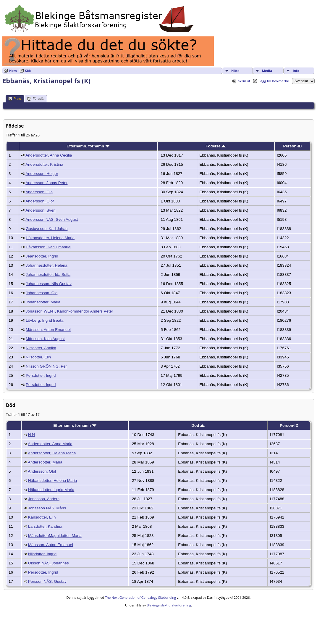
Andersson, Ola (39, 192)
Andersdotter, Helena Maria (52, 453)
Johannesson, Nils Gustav (49, 283)
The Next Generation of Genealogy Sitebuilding (140, 597)
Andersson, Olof (39, 201)
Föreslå (35, 98)
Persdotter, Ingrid (41, 375)
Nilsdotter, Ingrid (42, 554)
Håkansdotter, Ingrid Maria (51, 489)
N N (31, 434)
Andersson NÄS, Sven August (51, 219)
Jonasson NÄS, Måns (47, 508)
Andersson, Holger (41, 173)
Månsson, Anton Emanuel (48, 329)
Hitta (235, 70)
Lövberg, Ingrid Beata (44, 320)
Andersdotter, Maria (45, 462)
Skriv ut (244, 81)
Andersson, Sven (40, 210)
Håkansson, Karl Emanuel (48, 247)
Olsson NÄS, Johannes (48, 563)
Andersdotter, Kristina (44, 164)
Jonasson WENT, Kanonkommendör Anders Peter (69, 311)
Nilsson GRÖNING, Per (46, 366)
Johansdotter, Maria (43, 302)
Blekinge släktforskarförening (169, 605)
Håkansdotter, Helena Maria (50, 238)
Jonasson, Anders (43, 499)
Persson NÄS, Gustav (47, 581)
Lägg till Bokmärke (273, 81)
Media (267, 70)
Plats (14, 98)
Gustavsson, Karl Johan (47, 228)
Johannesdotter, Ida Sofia (48, 274)
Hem (13, 70)
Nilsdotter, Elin (38, 357)
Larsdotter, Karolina (45, 526)
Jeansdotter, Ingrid (42, 256)
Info (296, 70)
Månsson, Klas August (45, 339)
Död (198, 425)
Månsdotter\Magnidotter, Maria (55, 535)
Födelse (216, 146)
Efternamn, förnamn (88, 146)
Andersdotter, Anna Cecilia (48, 155)
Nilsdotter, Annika (41, 348)
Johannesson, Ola (41, 293)
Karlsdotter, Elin (42, 517)
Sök (28, 70)
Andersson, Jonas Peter (46, 183)
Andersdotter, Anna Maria (50, 444)
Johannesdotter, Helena (46, 265)
